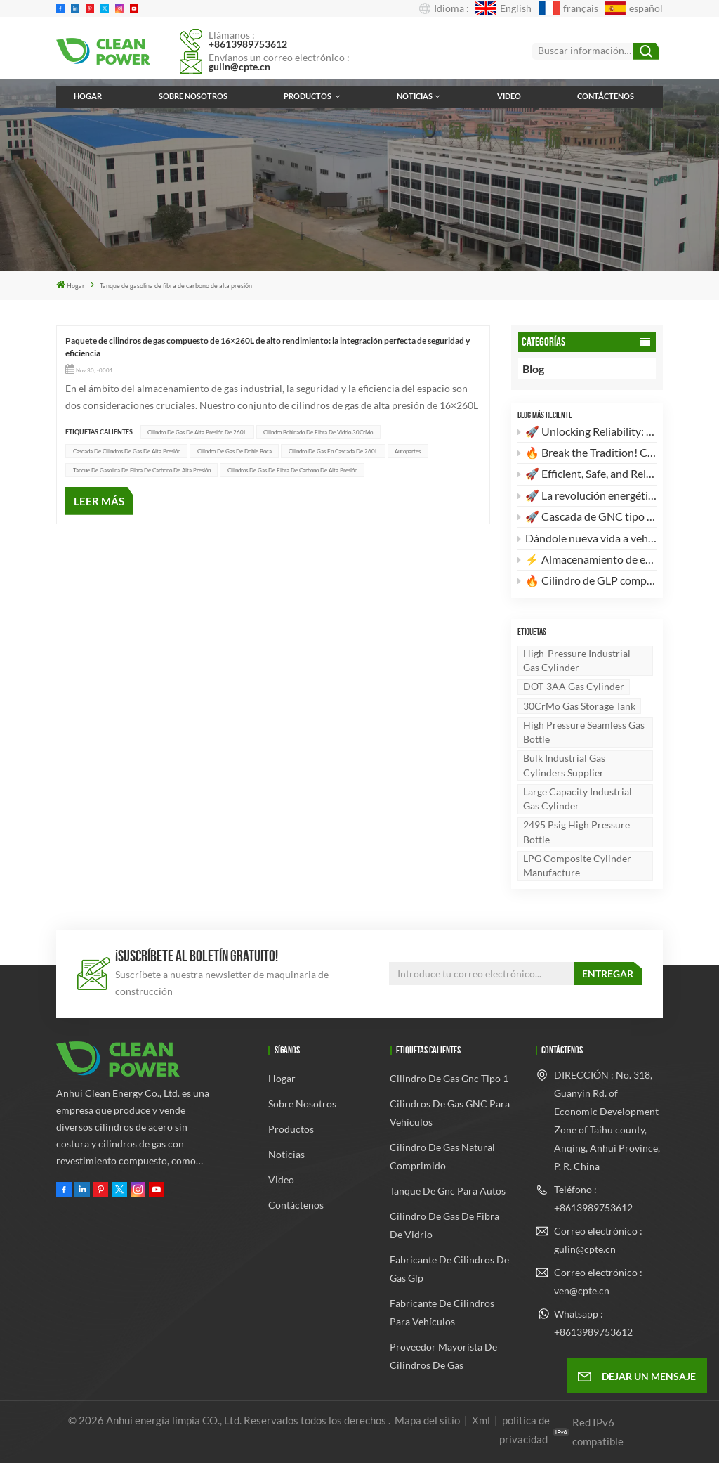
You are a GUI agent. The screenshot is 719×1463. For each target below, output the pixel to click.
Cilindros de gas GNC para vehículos (450, 1113)
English (503, 8)
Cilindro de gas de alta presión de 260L (196, 432)
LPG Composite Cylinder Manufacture (577, 865)
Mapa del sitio (428, 1420)
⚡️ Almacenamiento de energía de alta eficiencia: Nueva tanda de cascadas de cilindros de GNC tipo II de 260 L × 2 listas (587, 559)
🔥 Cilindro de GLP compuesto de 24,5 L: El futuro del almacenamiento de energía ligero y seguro (587, 580)
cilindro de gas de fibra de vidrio (444, 1225)
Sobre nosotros (193, 95)
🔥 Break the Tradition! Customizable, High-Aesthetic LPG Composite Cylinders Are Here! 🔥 (587, 452)
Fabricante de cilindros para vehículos (442, 1312)
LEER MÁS (99, 501)
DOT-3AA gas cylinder (573, 686)
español (634, 8)
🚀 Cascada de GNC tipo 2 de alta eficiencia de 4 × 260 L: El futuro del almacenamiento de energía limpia (587, 516)
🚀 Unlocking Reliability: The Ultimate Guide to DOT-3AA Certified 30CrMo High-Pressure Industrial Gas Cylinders (587, 431)
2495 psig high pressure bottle (576, 832)
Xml (481, 1420)
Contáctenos (605, 95)
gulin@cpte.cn (239, 66)
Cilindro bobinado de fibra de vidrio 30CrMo (318, 432)
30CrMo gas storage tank (579, 706)
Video (509, 95)
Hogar (88, 95)
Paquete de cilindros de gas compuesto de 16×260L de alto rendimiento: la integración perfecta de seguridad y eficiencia (267, 346)
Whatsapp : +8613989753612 (593, 1323)
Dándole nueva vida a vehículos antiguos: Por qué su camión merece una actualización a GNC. (587, 538)
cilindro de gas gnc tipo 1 (449, 1078)
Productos (308, 95)
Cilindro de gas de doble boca (234, 451)
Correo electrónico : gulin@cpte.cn (598, 1240)
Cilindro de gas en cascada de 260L (333, 451)
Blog (543, 368)
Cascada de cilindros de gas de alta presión (126, 451)
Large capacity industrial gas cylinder (577, 799)
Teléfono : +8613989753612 (593, 1198)
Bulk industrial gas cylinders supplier (564, 765)
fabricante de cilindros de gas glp (449, 1269)
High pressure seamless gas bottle (584, 732)
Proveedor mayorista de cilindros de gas (443, 1356)
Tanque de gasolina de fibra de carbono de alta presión (142, 470)
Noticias (415, 95)
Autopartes (408, 451)
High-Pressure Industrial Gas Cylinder (577, 660)
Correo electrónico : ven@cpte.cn (598, 1281)
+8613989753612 (248, 44)
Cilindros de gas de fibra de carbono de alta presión (292, 470)
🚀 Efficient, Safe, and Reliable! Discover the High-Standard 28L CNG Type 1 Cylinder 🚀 (587, 473)
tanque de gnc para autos (448, 1191)
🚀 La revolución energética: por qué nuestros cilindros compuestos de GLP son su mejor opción (587, 495)
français (568, 8)
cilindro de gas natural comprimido (442, 1156)
